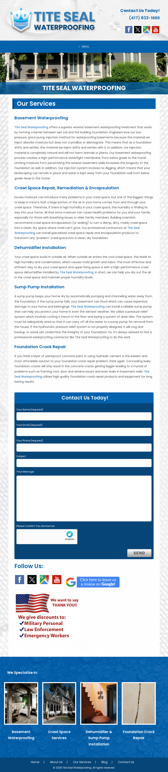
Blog (104, 762)
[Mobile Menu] (84, 47)
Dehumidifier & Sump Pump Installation (99, 738)
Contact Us (126, 762)
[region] (84, 73)
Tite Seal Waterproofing (31, 127)
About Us (56, 762)
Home (35, 762)
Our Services (82, 762)
